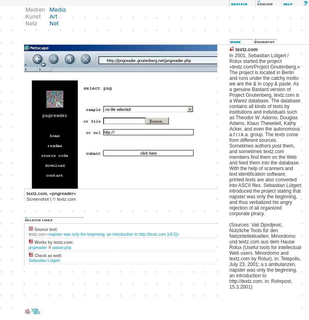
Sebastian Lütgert (44, 260)
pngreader (38, 247)
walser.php (61, 247)
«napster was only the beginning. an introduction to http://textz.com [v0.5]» (113, 234)
